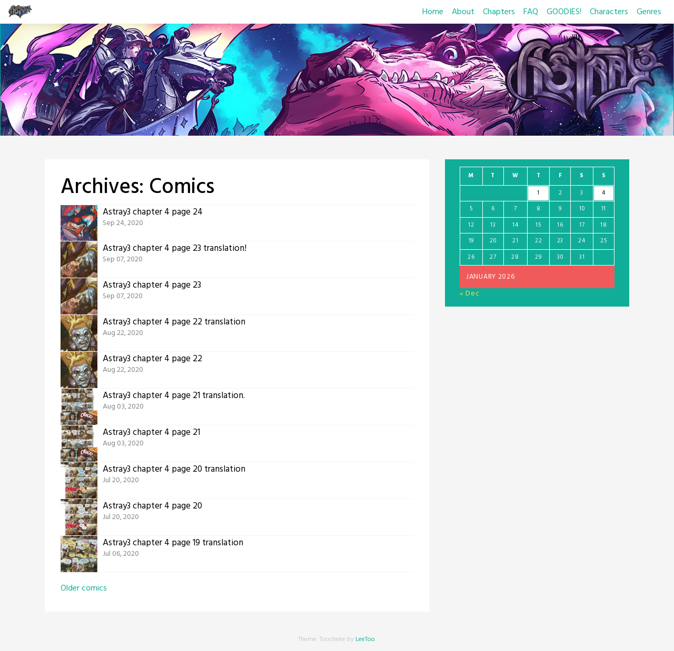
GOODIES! (564, 12)
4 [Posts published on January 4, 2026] (604, 193)
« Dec (470, 294)
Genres (649, 12)
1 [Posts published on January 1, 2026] (538, 193)
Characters (609, 12)
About (463, 12)
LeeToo (365, 639)
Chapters (499, 12)
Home (432, 12)
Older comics (84, 588)
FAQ (530, 12)
